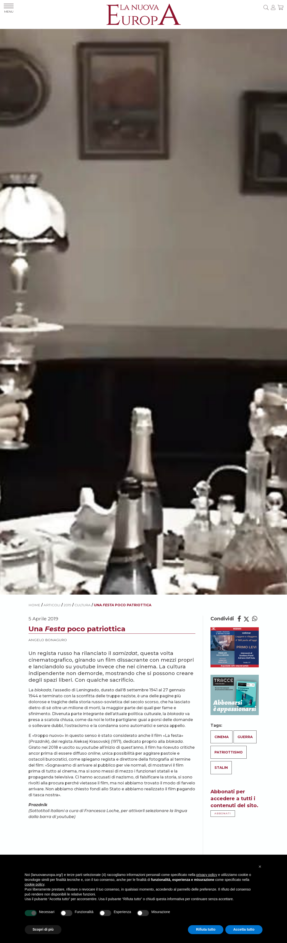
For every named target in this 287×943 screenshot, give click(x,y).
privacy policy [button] (206, 875)
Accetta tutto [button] (244, 929)
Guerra (245, 737)
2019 (67, 605)
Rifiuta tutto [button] (205, 929)
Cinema (221, 737)
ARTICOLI (52, 605)
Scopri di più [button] (43, 929)
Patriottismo (228, 752)
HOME (34, 605)
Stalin (221, 768)
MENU (9, 8)
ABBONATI (222, 813)
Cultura (83, 605)
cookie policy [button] (34, 884)
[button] (260, 866)
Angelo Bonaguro (47, 640)
